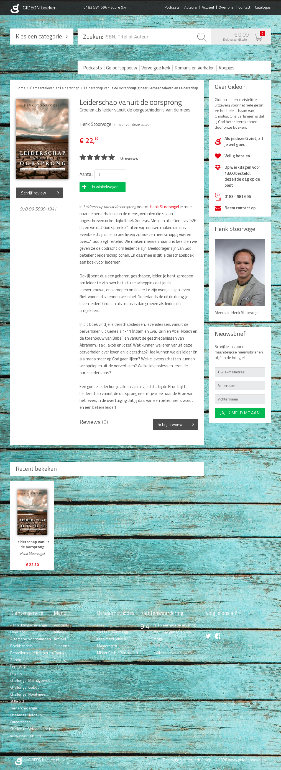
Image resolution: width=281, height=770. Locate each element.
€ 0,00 (239, 36)
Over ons (226, 6)
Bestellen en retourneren (31, 652)
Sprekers (18, 659)
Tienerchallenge (23, 708)
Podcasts (172, 6)
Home (20, 88)
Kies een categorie (39, 36)
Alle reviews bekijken (174, 652)
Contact (244, 6)
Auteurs (190, 6)
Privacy (16, 673)
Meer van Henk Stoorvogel (237, 312)
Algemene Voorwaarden (30, 639)
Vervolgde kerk (155, 67)
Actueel (208, 6)
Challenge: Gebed (25, 687)
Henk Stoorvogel (164, 207)
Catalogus (263, 6)
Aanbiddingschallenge (28, 625)
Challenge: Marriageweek (31, 680)
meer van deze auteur (134, 124)
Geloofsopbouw (121, 67)
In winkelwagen (105, 187)
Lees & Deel (20, 666)
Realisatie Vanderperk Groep (187, 760)
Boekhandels (21, 646)
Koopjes (226, 67)
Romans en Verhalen (194, 67)
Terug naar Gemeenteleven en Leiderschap (164, 88)
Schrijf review (33, 192)
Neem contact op (240, 208)
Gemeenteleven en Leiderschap (54, 88)
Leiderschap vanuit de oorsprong (110, 88)
